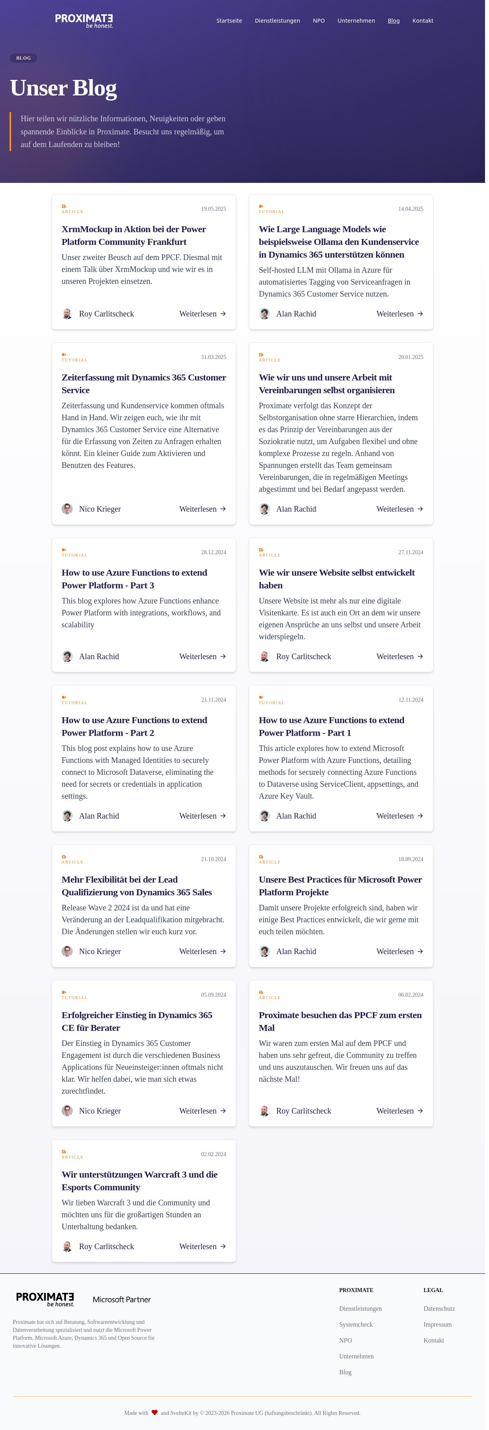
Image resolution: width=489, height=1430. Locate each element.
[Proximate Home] (86, 21)
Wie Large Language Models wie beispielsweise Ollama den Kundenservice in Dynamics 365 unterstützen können (339, 242)
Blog (396, 20)
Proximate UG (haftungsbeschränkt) (271, 1413)
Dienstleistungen (279, 20)
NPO (321, 20)
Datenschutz (439, 1308)
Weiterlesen (202, 313)
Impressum (437, 1324)
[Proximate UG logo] (45, 1299)
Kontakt (424, 20)
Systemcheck (356, 1324)
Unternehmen (358, 20)
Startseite (231, 20)
